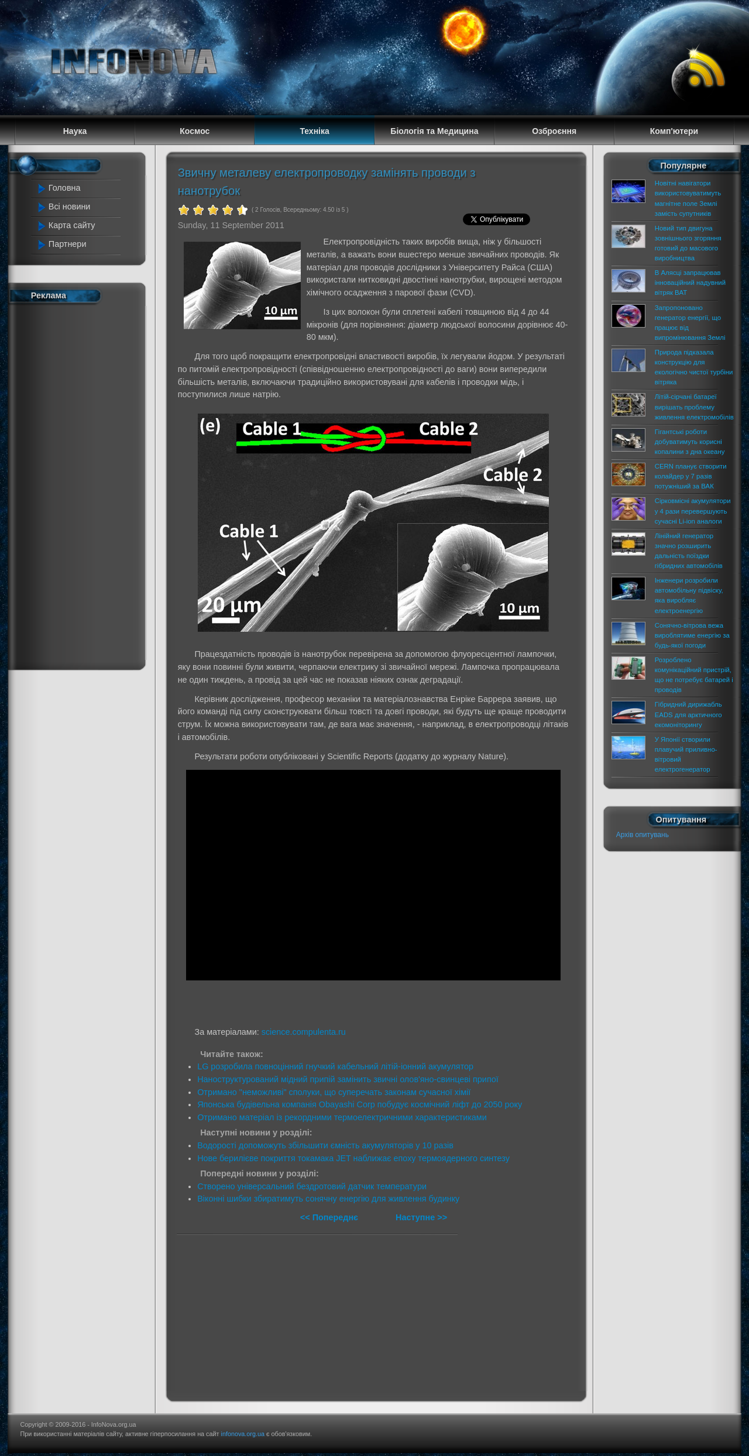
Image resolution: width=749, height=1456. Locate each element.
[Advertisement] (83, 484)
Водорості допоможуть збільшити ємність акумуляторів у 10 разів (325, 1145)
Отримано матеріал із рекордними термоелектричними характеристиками (342, 1117)
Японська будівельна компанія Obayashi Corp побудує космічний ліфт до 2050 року (359, 1104)
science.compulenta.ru (304, 1032)
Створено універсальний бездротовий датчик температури (312, 1186)
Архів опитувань (642, 835)
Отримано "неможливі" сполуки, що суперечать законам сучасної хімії (333, 1092)
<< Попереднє (330, 1217)
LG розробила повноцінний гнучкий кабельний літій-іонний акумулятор (335, 1066)
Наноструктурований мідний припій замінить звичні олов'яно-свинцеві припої (348, 1079)
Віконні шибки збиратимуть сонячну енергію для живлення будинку (328, 1198)
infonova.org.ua (242, 1433)
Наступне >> (421, 1217)
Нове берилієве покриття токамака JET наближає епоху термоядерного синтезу (353, 1158)
